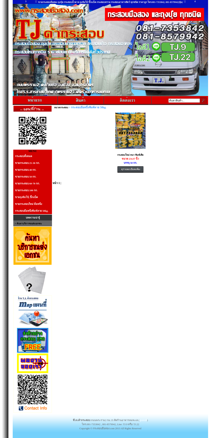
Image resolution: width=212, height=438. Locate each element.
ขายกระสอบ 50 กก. (25, 176)
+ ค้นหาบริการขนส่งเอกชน (28, 223)
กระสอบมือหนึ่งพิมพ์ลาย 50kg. (31, 210)
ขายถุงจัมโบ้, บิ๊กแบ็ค (26, 197)
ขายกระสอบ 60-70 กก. (27, 183)
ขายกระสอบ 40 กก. (25, 169)
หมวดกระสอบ (61, 107)
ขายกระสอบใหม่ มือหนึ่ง (28, 204)
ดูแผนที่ (143, 420)
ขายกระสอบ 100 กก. (26, 190)
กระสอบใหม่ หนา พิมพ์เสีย (130, 155)
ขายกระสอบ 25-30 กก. (27, 163)
